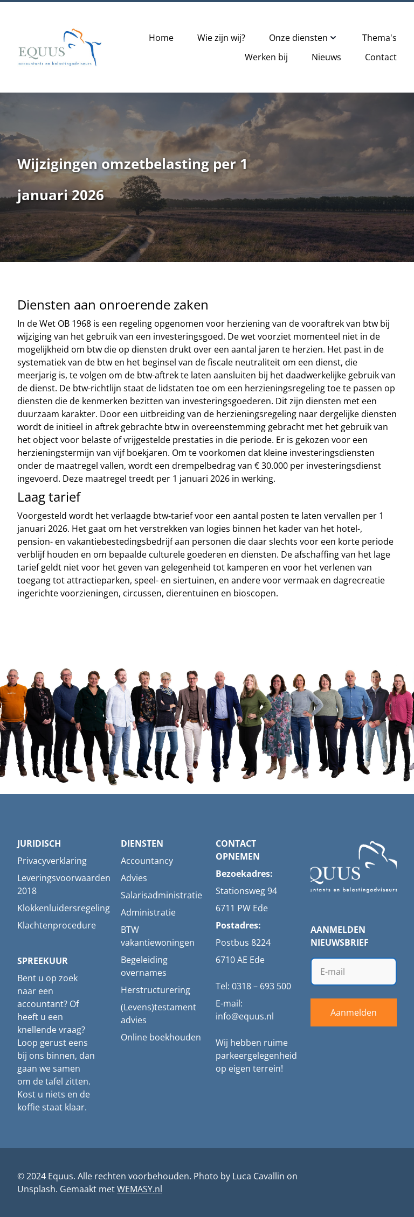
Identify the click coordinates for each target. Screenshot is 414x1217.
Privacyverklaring (52, 861)
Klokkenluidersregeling (63, 908)
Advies (134, 878)
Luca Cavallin (258, 1176)
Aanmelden (353, 1012)
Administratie (148, 912)
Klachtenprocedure (56, 925)
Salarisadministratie (161, 895)
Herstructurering (155, 990)
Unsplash (36, 1189)
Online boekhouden (161, 1037)
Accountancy (147, 861)
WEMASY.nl (139, 1189)
